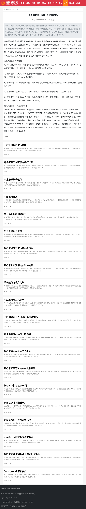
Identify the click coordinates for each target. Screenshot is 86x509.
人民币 (65, 64)
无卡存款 (39, 26)
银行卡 (51, 29)
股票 (33, 3)
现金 (19, 64)
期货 (49, 3)
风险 (58, 32)
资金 (22, 109)
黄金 (60, 3)
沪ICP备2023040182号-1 (19, 506)
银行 (65, 3)
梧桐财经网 (7, 10)
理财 (39, 3)
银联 (31, 124)
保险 (28, 3)
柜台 (22, 124)
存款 (31, 26)
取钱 (20, 127)
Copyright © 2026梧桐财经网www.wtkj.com (17, 502)
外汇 (55, 3)
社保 (78, 3)
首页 (22, 3)
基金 (44, 3)
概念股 (72, 3)
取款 (16, 26)
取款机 (12, 41)
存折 (63, 29)
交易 (8, 97)
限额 (9, 113)
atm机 (51, 26)
